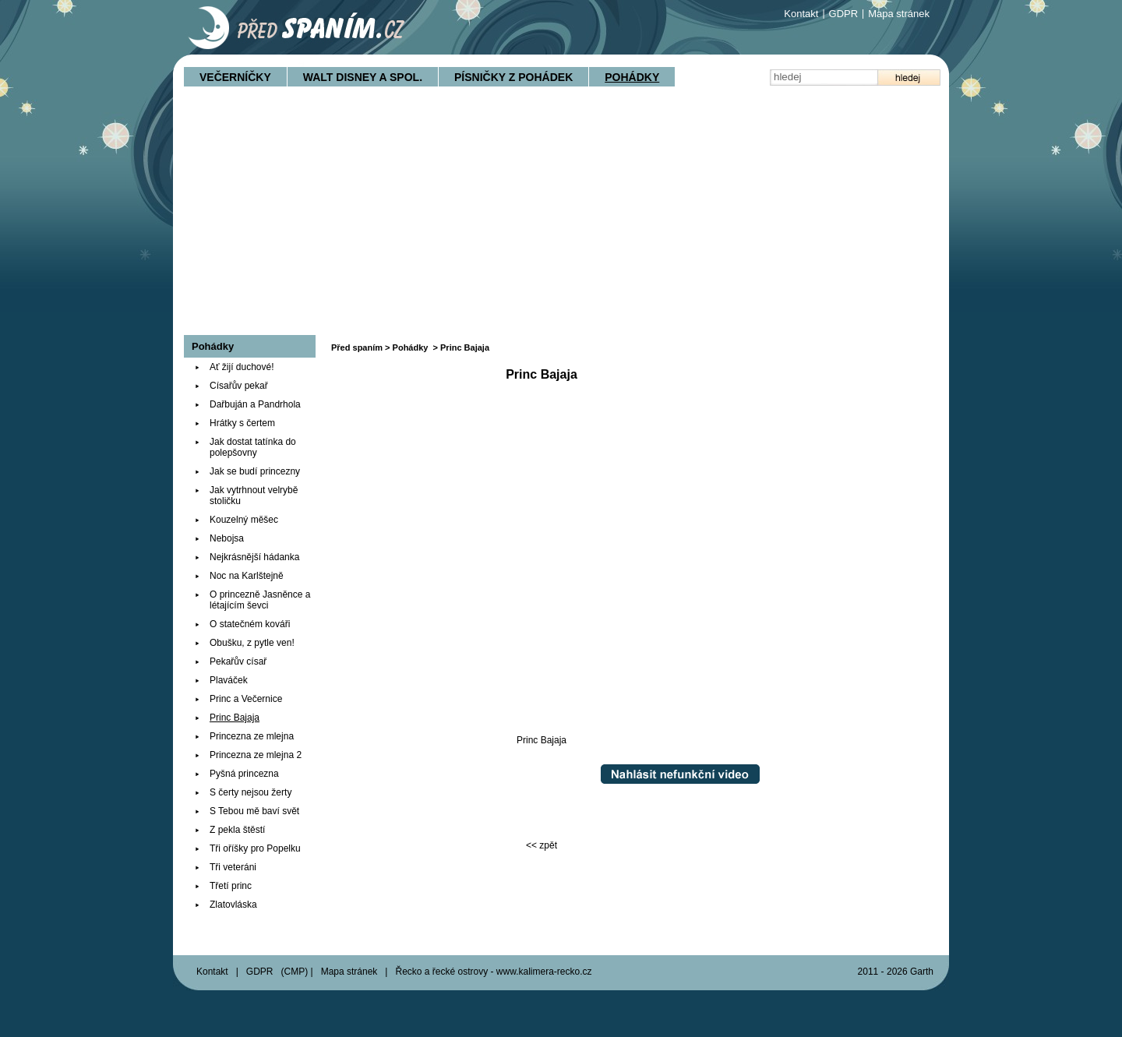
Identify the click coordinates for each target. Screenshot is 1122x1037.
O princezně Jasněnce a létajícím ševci (260, 600)
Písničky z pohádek (513, 77)
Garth (921, 971)
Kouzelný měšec (244, 519)
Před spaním (357, 347)
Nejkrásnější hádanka (254, 557)
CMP (294, 971)
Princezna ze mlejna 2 (256, 755)
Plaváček (229, 680)
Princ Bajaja (234, 717)
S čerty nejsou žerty (250, 792)
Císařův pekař (239, 385)
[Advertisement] (561, 218)
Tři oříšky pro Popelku (255, 848)
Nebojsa (227, 538)
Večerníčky (235, 77)
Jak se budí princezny (255, 471)
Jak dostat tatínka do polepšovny (253, 447)
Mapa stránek (899, 13)
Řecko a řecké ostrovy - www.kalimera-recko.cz (493, 971)
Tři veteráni (233, 867)
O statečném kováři (250, 624)
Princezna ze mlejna (252, 736)
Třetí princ (231, 885)
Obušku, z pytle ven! (252, 642)
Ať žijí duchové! (242, 367)
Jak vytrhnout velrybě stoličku (254, 495)
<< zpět (541, 845)
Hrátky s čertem (242, 423)
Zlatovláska (233, 904)
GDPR (844, 13)
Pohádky (632, 77)
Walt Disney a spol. (362, 77)
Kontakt (801, 13)
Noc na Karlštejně (247, 575)
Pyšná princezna (244, 773)
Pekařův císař (238, 661)
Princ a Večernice (246, 698)
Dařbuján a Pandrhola (255, 404)
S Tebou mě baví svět (254, 811)
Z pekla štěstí (237, 829)
